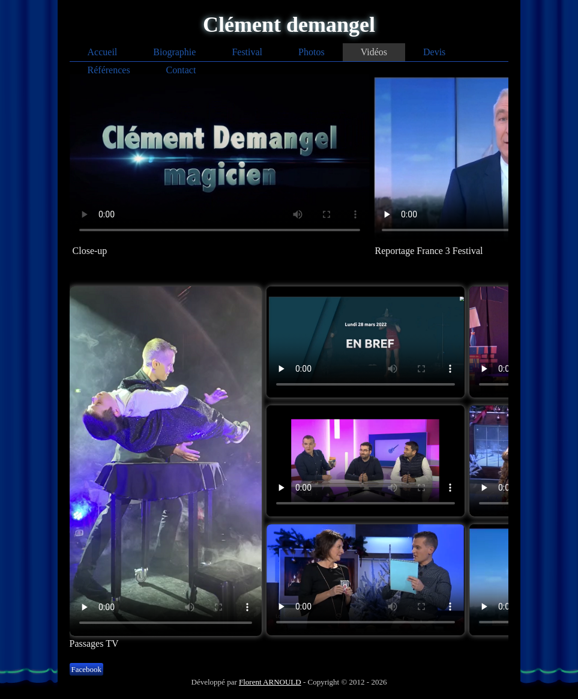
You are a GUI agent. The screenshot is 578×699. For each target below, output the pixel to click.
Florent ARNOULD (270, 681)
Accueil (103, 52)
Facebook (86, 669)
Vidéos (374, 52)
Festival (247, 52)
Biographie (174, 52)
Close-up (90, 251)
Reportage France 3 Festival (429, 251)
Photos (311, 52)
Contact (181, 70)
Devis (434, 52)
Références (109, 70)
